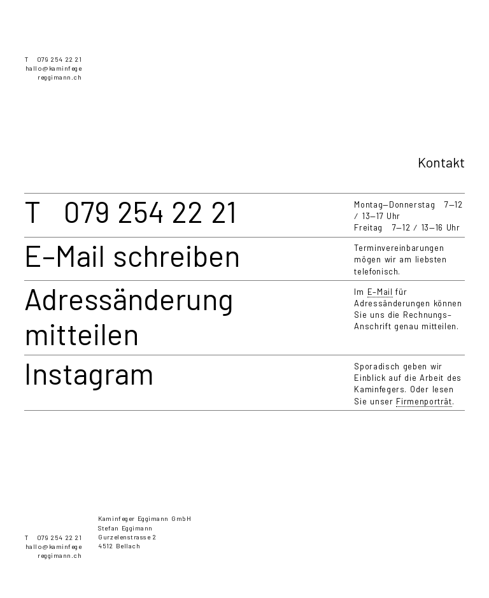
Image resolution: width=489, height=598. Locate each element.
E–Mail (380, 292)
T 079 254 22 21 (53, 59)
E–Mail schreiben (132, 255)
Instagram (89, 372)
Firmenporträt (423, 401)
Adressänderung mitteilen (129, 316)
